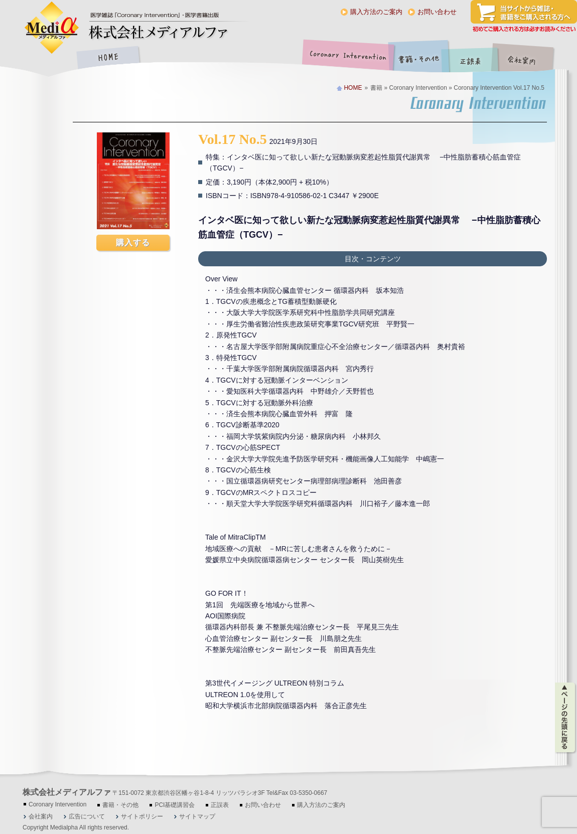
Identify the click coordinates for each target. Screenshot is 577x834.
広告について (87, 816)
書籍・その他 (419, 58)
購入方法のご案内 (376, 12)
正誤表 (472, 58)
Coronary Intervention (346, 58)
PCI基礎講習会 (175, 804)
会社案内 (529, 58)
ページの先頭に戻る (565, 717)
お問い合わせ (437, 12)
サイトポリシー (142, 816)
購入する (133, 242)
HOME (108, 58)
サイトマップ (197, 816)
